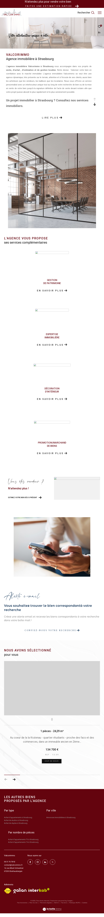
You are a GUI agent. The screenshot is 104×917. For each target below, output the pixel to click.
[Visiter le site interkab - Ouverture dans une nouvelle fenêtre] (39, 893)
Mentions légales (46, 906)
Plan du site (33, 906)
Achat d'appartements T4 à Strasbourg (23, 846)
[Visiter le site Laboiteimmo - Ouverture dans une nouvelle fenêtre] (52, 911)
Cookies (84, 906)
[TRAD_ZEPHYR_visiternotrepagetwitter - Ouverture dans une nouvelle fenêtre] (52, 865)
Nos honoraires (22, 906)
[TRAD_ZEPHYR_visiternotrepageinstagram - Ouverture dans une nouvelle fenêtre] (37, 865)
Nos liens (64, 906)
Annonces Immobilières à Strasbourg (60, 821)
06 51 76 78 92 (9, 865)
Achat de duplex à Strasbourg (15, 827)
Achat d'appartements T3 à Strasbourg (23, 843)
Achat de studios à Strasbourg (16, 824)
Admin (56, 906)
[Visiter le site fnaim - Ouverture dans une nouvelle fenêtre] (7, 894)
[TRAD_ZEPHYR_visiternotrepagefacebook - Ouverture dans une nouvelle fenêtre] (30, 865)
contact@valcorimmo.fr (13, 869)
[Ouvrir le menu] (99, 12)
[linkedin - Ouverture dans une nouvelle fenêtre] (45, 865)
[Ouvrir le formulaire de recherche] (86, 13)
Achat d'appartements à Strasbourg (18, 821)
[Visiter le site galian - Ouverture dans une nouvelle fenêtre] (19, 894)
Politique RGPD (74, 906)
